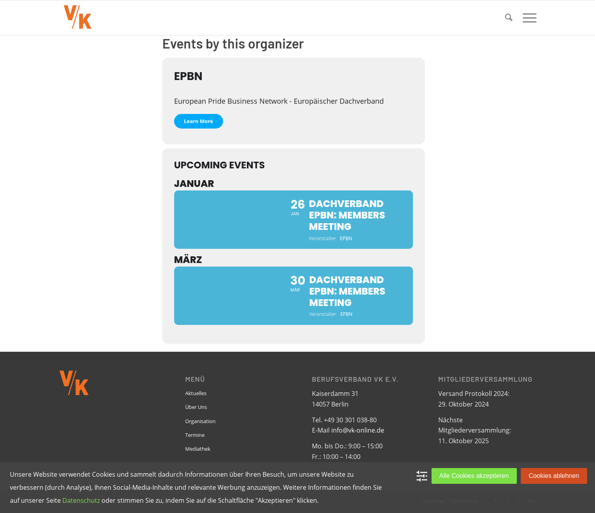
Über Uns (196, 406)
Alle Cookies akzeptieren (474, 475)
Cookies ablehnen (554, 475)
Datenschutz (81, 500)
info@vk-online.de (357, 430)
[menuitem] (509, 17)
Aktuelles (195, 393)
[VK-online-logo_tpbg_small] (77, 17)
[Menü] (527, 17)
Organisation (200, 421)
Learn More (198, 121)
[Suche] (509, 17)
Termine (195, 434)
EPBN (188, 76)
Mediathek (197, 448)
